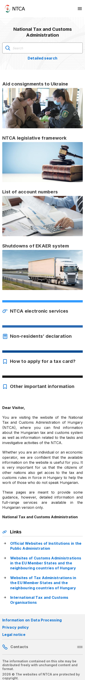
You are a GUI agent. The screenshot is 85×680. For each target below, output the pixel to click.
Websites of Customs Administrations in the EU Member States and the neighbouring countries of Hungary (45, 563)
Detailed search (43, 58)
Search (7, 48)
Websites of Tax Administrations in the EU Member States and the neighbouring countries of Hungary (43, 582)
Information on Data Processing (32, 620)
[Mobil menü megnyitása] (80, 8)
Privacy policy (15, 627)
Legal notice (13, 634)
